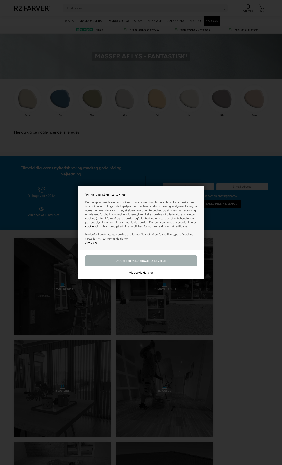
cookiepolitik (93, 226)
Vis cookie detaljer (141, 272)
